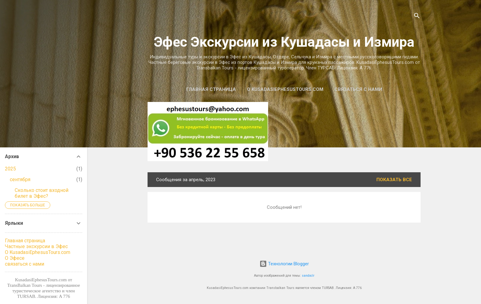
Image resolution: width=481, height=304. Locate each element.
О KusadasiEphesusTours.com (285, 89)
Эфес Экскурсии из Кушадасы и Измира (284, 42)
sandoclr (308, 276)
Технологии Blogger (284, 264)
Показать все (394, 179)
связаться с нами (358, 89)
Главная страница (211, 89)
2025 (10, 169)
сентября (20, 179)
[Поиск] (417, 16)
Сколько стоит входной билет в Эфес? (41, 193)
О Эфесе (15, 258)
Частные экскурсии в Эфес (36, 246)
